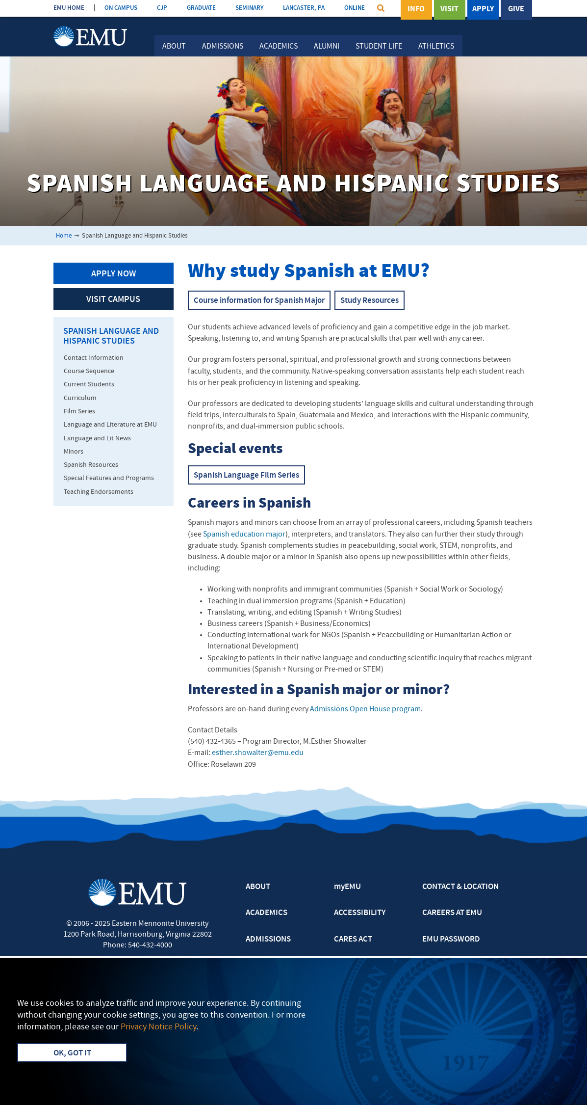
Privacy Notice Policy (158, 1027)
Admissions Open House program (365, 709)
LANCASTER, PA (304, 8)
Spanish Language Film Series (246, 475)
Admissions (222, 47)
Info (416, 9)
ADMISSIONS (268, 939)
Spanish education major (244, 535)
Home (64, 236)
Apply (483, 9)
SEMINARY (249, 8)
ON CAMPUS (120, 8)
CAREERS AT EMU (452, 913)
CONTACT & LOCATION (460, 887)
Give (516, 9)
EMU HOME (68, 8)
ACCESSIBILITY (359, 913)
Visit (449, 9)
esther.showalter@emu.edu (258, 753)
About (174, 47)
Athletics (436, 47)
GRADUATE (201, 8)
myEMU (347, 887)
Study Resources (369, 300)
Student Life (379, 47)
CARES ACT (353, 939)
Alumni (326, 47)
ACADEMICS (266, 913)
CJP (162, 8)
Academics (278, 47)
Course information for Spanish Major (259, 300)
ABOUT (258, 887)
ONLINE (354, 8)
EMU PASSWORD (451, 939)
